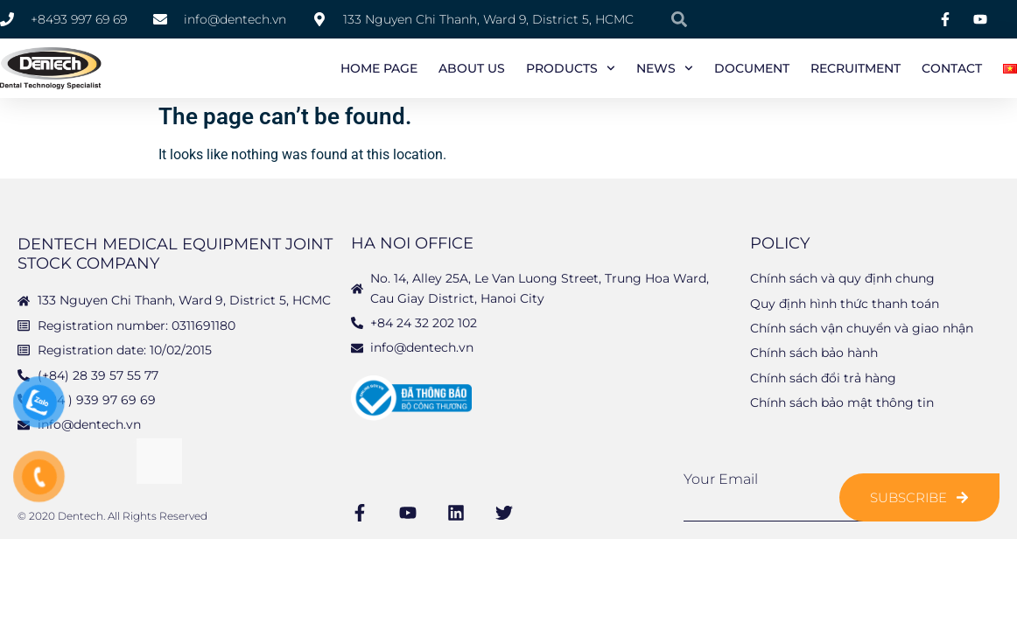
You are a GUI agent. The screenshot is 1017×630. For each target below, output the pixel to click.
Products (570, 68)
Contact (952, 68)
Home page (378, 68)
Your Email (721, 481)
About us (471, 68)
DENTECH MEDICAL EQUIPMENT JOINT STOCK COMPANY (175, 255)
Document (751, 68)
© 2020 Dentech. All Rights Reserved (112, 517)
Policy (780, 245)
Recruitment (855, 68)
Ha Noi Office (412, 245)
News (664, 68)
